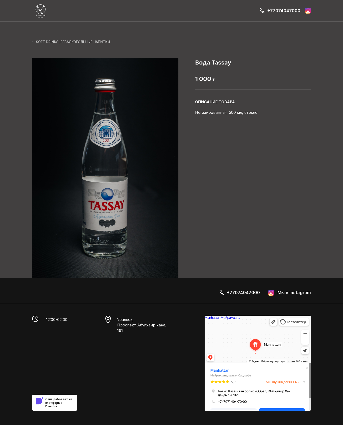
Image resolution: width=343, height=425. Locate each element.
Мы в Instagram (289, 293)
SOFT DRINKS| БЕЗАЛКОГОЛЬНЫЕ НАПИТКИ (71, 42)
